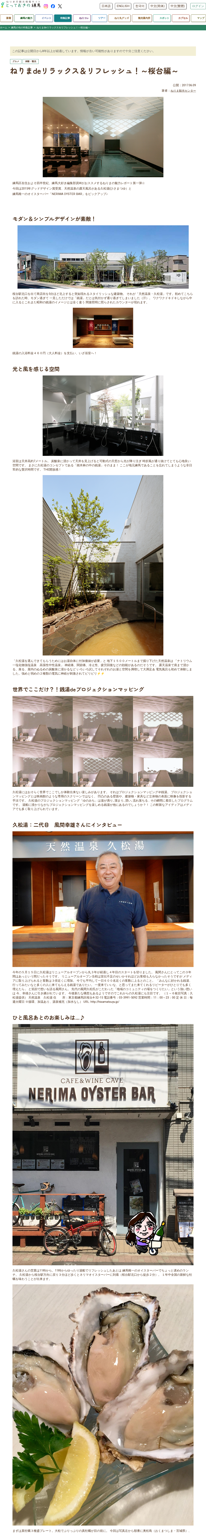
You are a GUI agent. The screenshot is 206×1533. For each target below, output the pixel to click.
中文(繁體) (178, 6)
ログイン (198, 6)
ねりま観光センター (182, 91)
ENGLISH (123, 6)
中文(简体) (157, 6)
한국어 (139, 6)
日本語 (106, 6)
